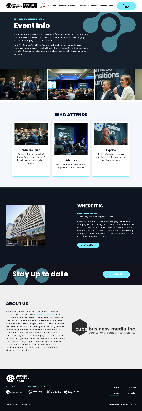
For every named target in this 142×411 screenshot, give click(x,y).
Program (63, 6)
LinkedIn (131, 394)
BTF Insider (115, 388)
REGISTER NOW (126, 6)
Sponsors (104, 6)
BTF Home (114, 394)
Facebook (132, 388)
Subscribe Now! (116, 274)
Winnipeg (52, 6)
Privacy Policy (27, 405)
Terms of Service (12, 405)
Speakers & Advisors (88, 6)
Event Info (72, 6)
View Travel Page (88, 247)
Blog (111, 6)
